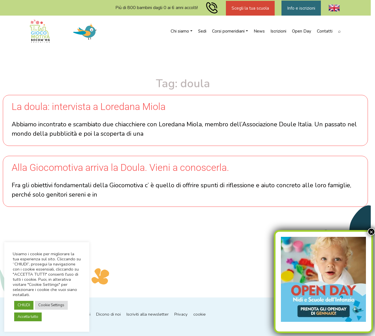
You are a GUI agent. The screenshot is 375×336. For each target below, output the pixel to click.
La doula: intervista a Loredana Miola (89, 106)
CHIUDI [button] (24, 305)
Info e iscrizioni (301, 8)
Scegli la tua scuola (250, 8)
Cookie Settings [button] (51, 305)
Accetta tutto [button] (28, 316)
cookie (200, 314)
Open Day (301, 31)
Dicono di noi (108, 314)
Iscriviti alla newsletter (147, 314)
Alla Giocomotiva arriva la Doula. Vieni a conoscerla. (120, 167)
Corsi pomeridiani (228, 31)
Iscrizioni (278, 31)
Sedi (202, 31)
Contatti (324, 31)
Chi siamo (180, 31)
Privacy (181, 314)
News (259, 31)
